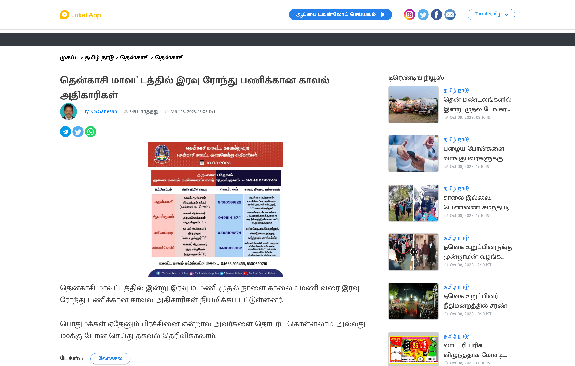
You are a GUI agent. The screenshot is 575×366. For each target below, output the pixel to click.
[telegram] (66, 134)
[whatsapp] (91, 134)
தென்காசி (134, 58)
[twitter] (78, 134)
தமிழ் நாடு (99, 58)
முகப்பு (69, 58)
